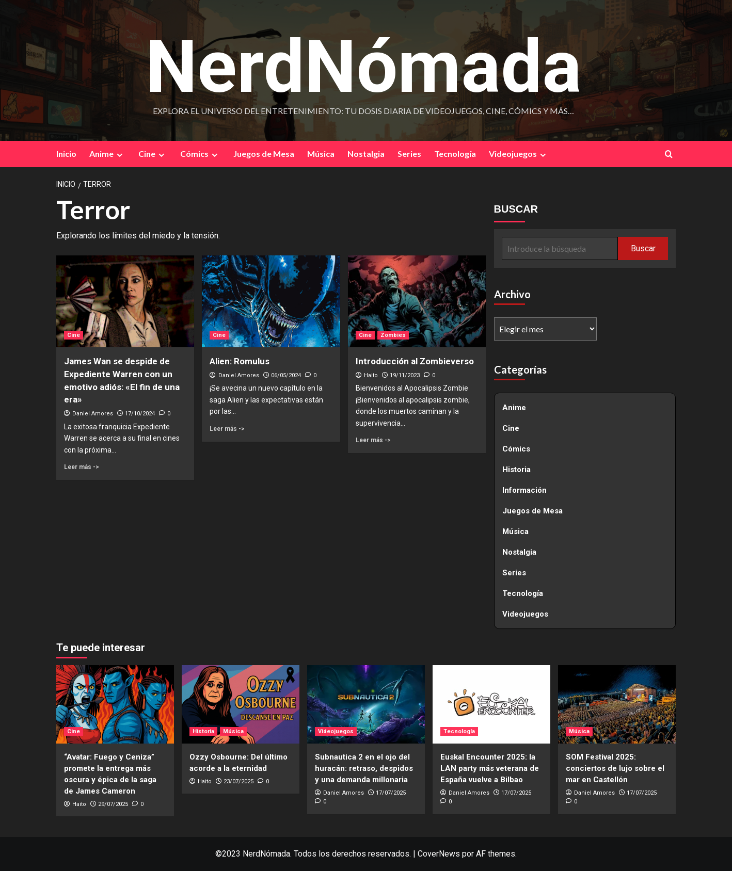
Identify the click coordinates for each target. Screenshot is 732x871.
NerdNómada (363, 65)
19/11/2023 (405, 375)
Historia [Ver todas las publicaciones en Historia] (203, 731)
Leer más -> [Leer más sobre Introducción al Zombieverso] (373, 440)
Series (409, 154)
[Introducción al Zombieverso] (417, 301)
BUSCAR (516, 209)
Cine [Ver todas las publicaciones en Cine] (73, 335)
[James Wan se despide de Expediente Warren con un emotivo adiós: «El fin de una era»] (125, 301)
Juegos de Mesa (263, 154)
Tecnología (455, 154)
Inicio (66, 154)
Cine (152, 154)
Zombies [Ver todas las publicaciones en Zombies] (393, 335)
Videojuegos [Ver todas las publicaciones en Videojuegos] (336, 731)
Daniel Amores (92, 414)
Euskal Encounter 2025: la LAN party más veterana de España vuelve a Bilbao (489, 768)
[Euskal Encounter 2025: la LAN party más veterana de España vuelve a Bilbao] (491, 704)
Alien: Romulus (239, 361)
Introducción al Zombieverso (415, 361)
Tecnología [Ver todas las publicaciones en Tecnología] (459, 731)
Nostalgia (366, 154)
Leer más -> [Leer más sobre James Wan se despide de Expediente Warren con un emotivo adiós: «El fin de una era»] (81, 467)
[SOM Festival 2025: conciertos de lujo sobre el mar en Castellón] (617, 704)
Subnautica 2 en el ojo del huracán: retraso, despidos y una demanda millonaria (364, 768)
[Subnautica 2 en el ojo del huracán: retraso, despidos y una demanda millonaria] (366, 704)
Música (321, 154)
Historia (516, 470)
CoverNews (439, 854)
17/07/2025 (391, 792)
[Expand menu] (119, 155)
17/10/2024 (140, 414)
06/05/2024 (286, 375)
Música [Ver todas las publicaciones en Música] (233, 731)
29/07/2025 (113, 804)
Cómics (200, 154)
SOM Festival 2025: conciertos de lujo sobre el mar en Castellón (615, 768)
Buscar (643, 248)
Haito (371, 375)
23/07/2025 (238, 781)
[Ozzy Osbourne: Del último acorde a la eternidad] (240, 704)
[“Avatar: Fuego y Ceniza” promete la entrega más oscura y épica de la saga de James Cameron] (115, 704)
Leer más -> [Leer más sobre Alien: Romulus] (227, 428)
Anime (107, 154)
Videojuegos (519, 154)
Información (524, 490)
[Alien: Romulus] (271, 301)
